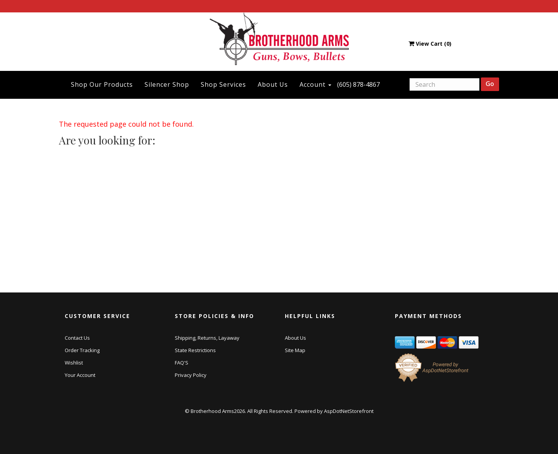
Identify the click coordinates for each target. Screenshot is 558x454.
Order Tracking (82, 350)
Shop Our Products (102, 84)
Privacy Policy (191, 374)
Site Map (295, 350)
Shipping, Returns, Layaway (207, 337)
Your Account (80, 374)
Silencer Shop (167, 84)
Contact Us (77, 337)
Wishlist (74, 362)
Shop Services (223, 84)
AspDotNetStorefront (349, 411)
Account (315, 84)
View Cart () (429, 43)
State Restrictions (195, 350)
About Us (273, 84)
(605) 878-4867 (358, 84)
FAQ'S (181, 362)
